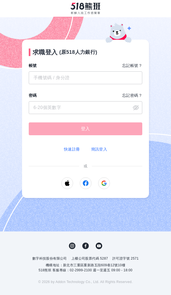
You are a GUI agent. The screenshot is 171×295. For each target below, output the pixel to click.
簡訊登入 (99, 149)
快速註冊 (72, 149)
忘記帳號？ (132, 65)
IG (72, 246)
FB (85, 246)
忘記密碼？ (132, 95)
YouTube (99, 246)
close (136, 107)
